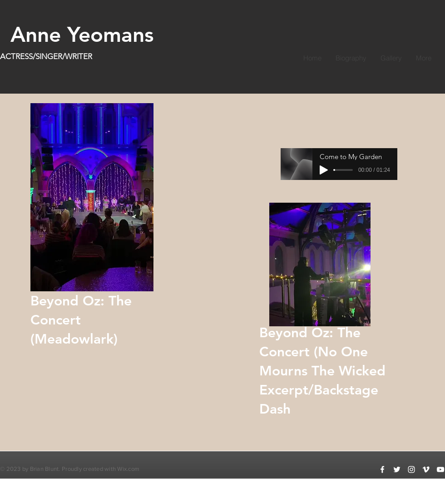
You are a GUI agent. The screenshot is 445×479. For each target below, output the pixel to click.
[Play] (324, 170)
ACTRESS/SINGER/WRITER (46, 56)
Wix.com (128, 468)
